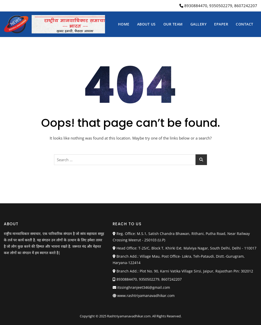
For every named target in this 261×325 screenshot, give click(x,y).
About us (146, 24)
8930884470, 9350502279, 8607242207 (218, 5)
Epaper (221, 24)
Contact (244, 24)
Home (123, 24)
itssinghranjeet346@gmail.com (141, 287)
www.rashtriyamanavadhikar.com (146, 295)
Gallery (198, 24)
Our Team (173, 24)
